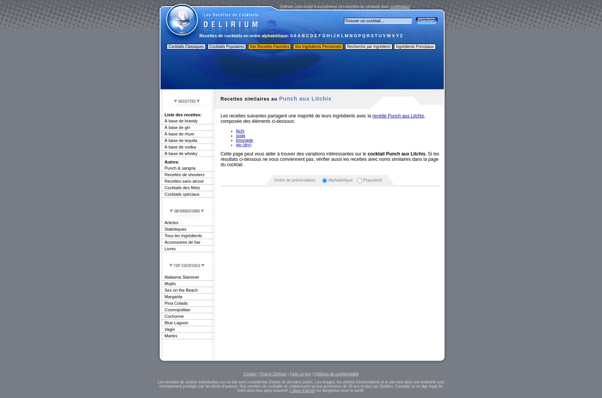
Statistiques (176, 229)
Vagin (170, 329)
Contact (249, 374)
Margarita (173, 296)
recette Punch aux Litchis (398, 116)
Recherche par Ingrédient (368, 47)
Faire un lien (300, 374)
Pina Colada (176, 303)
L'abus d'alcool (302, 390)
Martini (171, 336)
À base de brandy (181, 121)
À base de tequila (181, 140)
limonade (244, 140)
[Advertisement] (302, 70)
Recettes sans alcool (184, 181)
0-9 (293, 35)
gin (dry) (243, 144)
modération (400, 7)
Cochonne (174, 316)
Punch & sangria (180, 168)
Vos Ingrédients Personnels (318, 47)
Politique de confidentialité (336, 374)
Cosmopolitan (177, 309)
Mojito (170, 283)
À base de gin (177, 127)
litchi (240, 131)
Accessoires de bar (183, 242)
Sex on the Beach (181, 290)
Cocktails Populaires (227, 47)
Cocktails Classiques (186, 47)
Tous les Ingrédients (183, 235)
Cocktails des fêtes (182, 187)
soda (240, 135)
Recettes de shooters (185, 174)
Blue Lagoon (177, 322)
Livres (170, 248)
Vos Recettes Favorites (269, 47)
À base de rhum (180, 134)
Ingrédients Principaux (415, 47)
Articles (172, 222)
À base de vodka (180, 147)
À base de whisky (181, 153)
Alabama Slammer (182, 277)
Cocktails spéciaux (182, 194)
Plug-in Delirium (273, 374)
